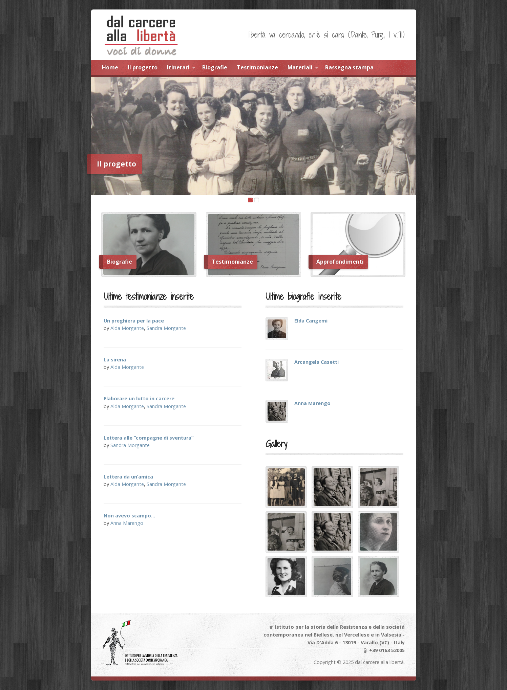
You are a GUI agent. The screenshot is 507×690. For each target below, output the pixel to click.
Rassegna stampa (349, 67)
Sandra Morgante (166, 328)
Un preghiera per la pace (134, 320)
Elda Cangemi (311, 320)
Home (110, 67)
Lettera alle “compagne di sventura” (148, 438)
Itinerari (178, 67)
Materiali (300, 67)
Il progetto (142, 67)
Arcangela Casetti (316, 362)
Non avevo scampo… (129, 515)
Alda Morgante (127, 328)
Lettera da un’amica (128, 476)
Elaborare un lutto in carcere (139, 398)
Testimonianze (257, 67)
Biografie (214, 67)
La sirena (115, 359)
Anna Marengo (126, 523)
